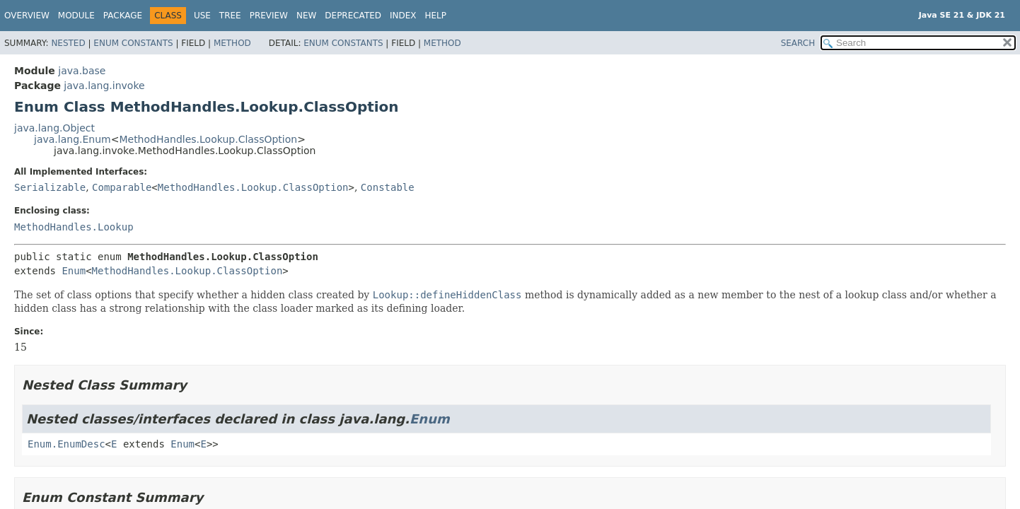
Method (232, 43)
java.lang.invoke (104, 85)
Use (202, 16)
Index (403, 16)
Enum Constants (133, 43)
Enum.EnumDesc (66, 444)
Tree (230, 16)
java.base (81, 70)
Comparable (121, 187)
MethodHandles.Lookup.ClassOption (208, 139)
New (306, 16)
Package (122, 16)
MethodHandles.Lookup (74, 227)
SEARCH (798, 43)
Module (76, 16)
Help (436, 16)
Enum (74, 270)
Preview (269, 16)
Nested (68, 43)
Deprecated (353, 16)
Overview (27, 16)
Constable (388, 187)
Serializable (50, 187)
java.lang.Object (54, 128)
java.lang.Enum (72, 139)
